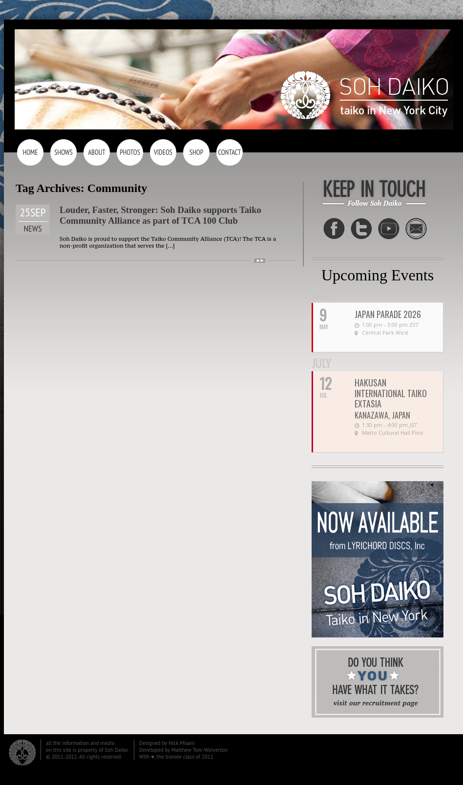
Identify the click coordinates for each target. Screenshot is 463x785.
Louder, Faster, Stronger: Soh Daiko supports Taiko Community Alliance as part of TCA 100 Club (160, 215)
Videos (163, 152)
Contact (229, 152)
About (96, 152)
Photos (130, 152)
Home (30, 152)
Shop (196, 152)
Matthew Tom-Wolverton (199, 749)
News (32, 228)
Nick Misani (181, 743)
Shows (63, 152)
